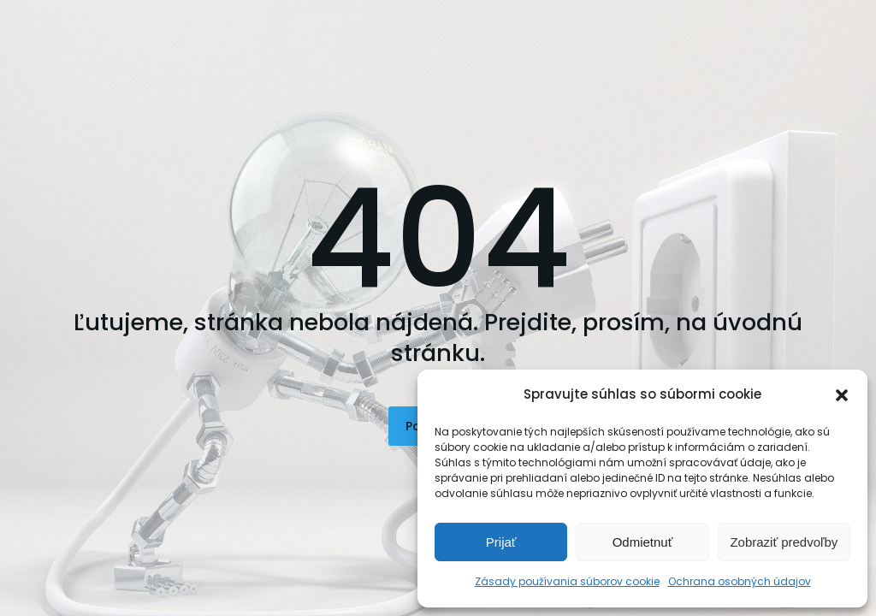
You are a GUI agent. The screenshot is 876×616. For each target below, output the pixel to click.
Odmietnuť (643, 542)
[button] (841, 395)
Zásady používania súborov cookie (567, 581)
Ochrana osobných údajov (739, 581)
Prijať (501, 542)
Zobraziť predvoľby (784, 542)
